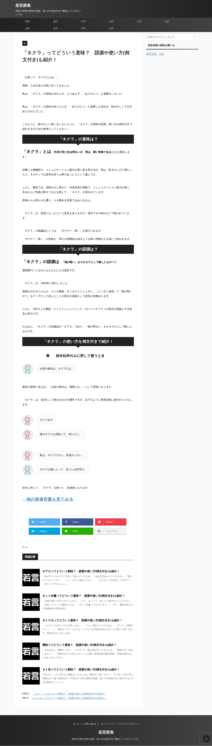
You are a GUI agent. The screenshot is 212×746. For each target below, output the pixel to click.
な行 (167, 21)
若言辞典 (23, 5)
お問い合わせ (90, 724)
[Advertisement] (172, 151)
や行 (83, 28)
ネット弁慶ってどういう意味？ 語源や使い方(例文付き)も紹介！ (83, 595)
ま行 (55, 28)
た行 (139, 21)
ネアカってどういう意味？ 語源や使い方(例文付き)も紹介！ (81, 571)
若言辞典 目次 (155, 53)
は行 (27, 28)
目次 (27, 21)
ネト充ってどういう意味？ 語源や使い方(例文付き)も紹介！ (81, 669)
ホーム (76, 724)
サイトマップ (107, 724)
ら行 (111, 28)
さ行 (111, 21)
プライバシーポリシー (128, 724)
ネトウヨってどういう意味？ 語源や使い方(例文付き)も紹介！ (82, 620)
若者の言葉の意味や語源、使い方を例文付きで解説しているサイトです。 (106, 739)
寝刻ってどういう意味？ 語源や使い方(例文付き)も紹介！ (79, 644)
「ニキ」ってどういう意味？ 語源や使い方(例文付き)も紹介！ (69, 693)
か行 (83, 21)
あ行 (55, 21)
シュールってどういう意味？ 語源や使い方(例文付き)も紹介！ (69, 698)
